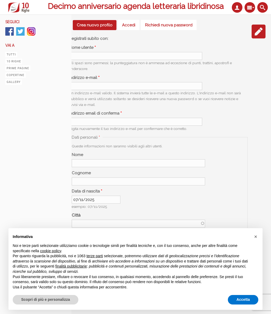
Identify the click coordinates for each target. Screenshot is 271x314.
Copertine (15, 75)
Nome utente (82, 47)
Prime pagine (18, 68)
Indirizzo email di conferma (95, 113)
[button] (255, 236)
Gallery (14, 82)
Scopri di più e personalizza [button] (45, 299)
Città (76, 215)
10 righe (14, 61)
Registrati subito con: (88, 38)
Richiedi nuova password (168, 25)
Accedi (128, 25)
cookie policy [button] (50, 251)
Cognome (81, 173)
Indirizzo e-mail (84, 77)
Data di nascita (87, 191)
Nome (77, 154)
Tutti (11, 54)
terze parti (95, 256)
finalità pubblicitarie (71, 266)
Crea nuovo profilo (96, 25)
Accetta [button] (243, 299)
